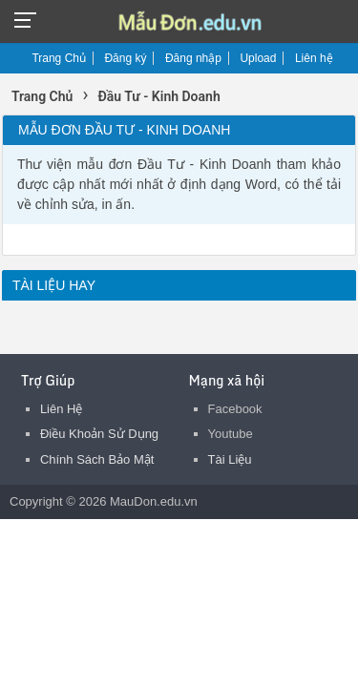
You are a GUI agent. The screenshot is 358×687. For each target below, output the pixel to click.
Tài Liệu (230, 459)
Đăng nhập (193, 58)
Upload (258, 58)
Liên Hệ (61, 409)
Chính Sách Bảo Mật (97, 459)
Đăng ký (125, 58)
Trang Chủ (59, 58)
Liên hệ (314, 58)
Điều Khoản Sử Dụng (99, 434)
